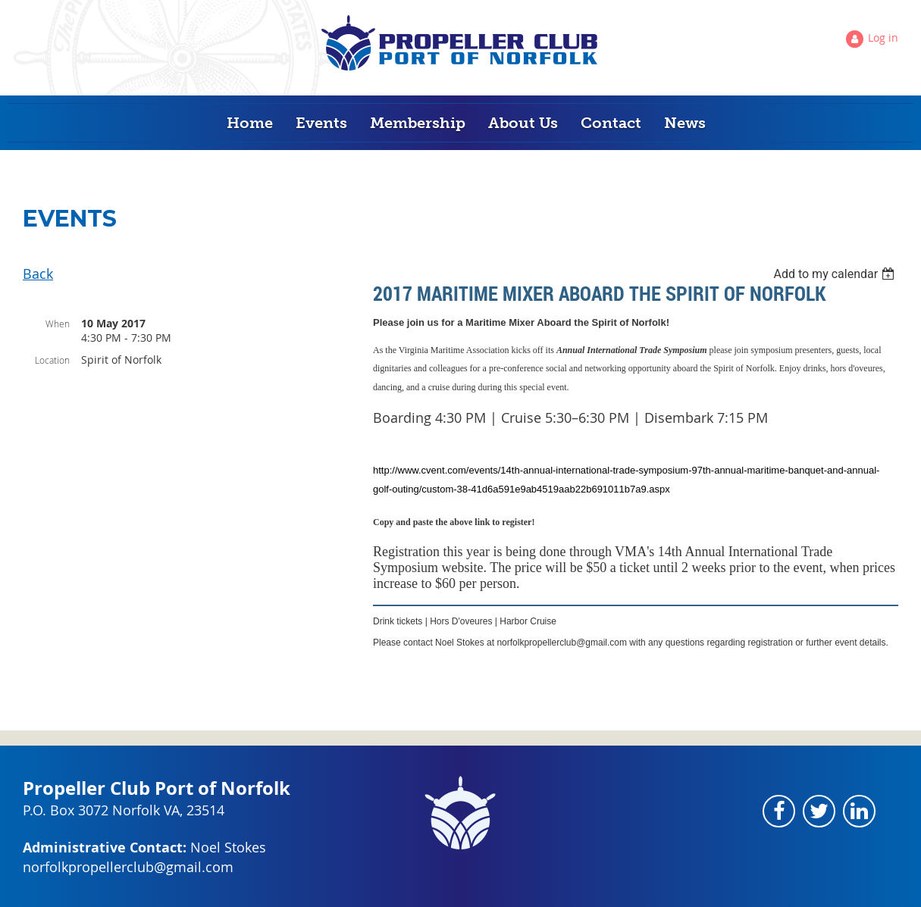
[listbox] (835, 273)
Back (38, 273)
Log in (883, 37)
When (57, 323)
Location (52, 360)
